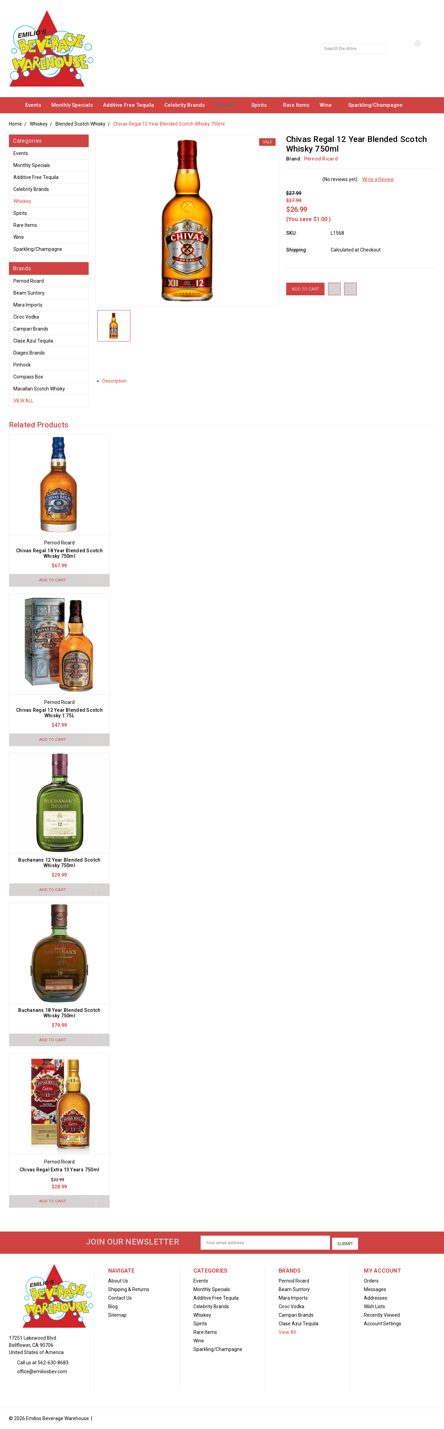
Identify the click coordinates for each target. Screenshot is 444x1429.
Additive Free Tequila (128, 105)
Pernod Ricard (28, 281)
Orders (371, 1281)
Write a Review (378, 179)
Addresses (375, 1298)
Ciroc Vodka (26, 317)
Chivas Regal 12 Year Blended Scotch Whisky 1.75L (59, 713)
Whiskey (228, 105)
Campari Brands (30, 329)
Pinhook (22, 365)
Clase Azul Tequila (33, 341)
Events (33, 105)
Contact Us (120, 1298)
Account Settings (382, 1324)
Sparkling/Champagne (378, 105)
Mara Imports (27, 305)
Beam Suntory (29, 293)
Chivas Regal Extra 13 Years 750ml (59, 1171)
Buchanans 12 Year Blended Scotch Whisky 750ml (59, 863)
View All (23, 400)
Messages (375, 1289)
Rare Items (296, 105)
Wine (329, 105)
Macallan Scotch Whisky (39, 388)
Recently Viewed (382, 1315)
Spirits (262, 105)
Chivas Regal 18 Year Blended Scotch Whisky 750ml (59, 553)
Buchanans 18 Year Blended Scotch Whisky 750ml (59, 1013)
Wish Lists (374, 1307)
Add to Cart (51, 580)
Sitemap (117, 1315)
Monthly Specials (72, 105)
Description (117, 381)
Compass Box (28, 376)
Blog (113, 1307)
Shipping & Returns (128, 1289)
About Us (118, 1281)
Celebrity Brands (184, 105)
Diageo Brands (29, 353)
